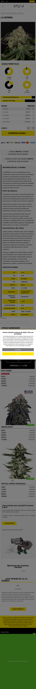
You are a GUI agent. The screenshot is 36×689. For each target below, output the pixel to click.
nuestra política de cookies (24, 345)
